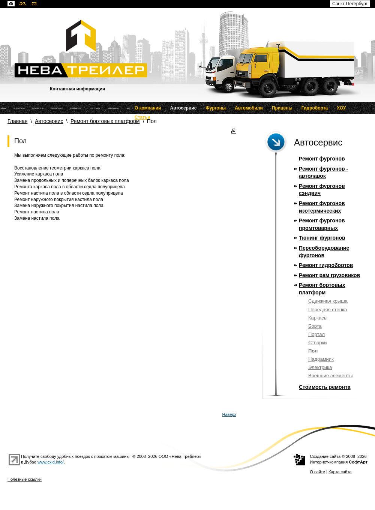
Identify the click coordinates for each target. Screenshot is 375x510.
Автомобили (249, 108)
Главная (17, 121)
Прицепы (282, 108)
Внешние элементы (330, 375)
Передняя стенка (327, 309)
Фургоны (216, 108)
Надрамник (321, 359)
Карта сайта (340, 472)
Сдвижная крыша (328, 301)
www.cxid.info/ (51, 462)
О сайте (317, 472)
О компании (148, 108)
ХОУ (341, 108)
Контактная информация (77, 89)
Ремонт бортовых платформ (105, 121)
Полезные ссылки (25, 479)
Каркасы (317, 318)
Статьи (142, 117)
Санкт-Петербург (350, 3)
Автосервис (183, 108)
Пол (313, 351)
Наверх (229, 414)
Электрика (320, 367)
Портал (316, 334)
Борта (315, 326)
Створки (317, 342)
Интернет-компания (339, 462)
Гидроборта (315, 108)
